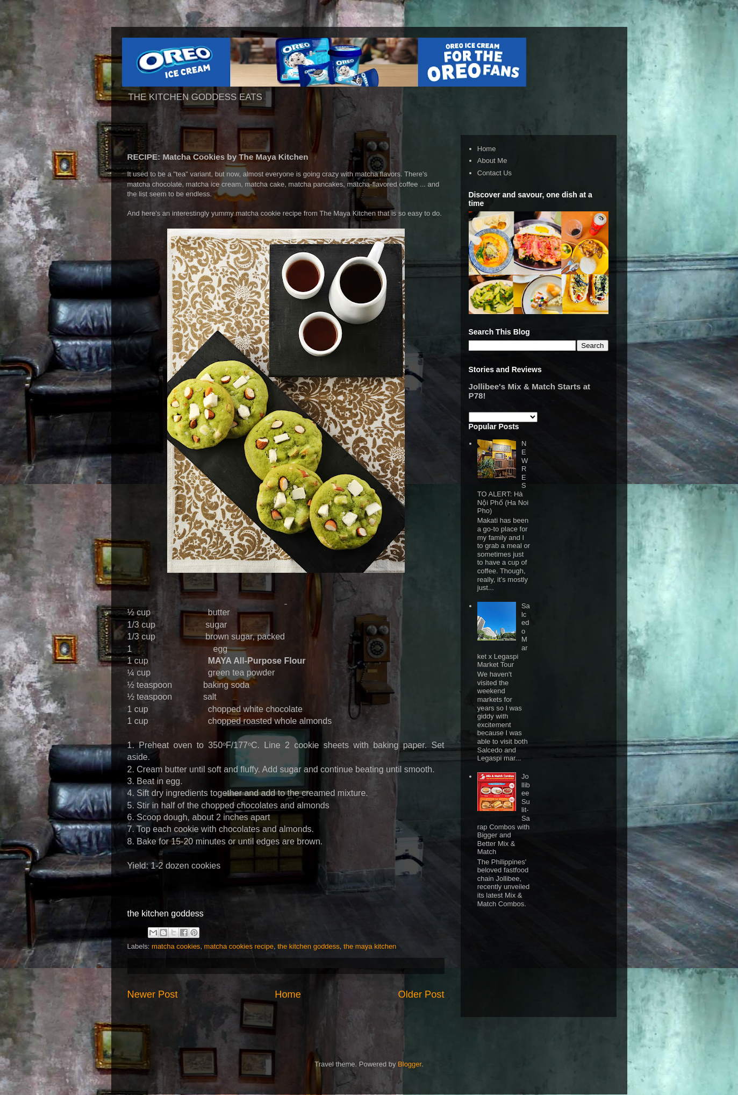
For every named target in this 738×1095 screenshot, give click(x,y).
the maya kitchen (369, 946)
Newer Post (152, 994)
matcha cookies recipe (239, 946)
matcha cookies (176, 946)
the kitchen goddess (308, 946)
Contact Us (494, 173)
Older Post (421, 994)
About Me (492, 161)
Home (288, 994)
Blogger (409, 1064)
